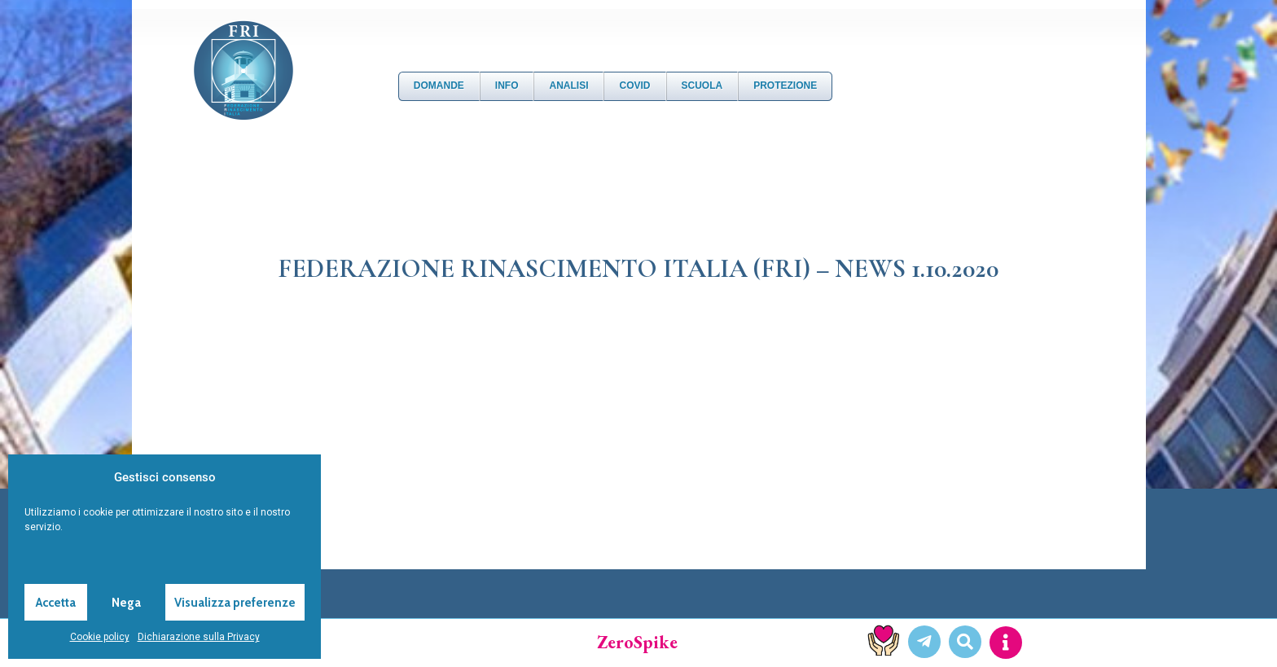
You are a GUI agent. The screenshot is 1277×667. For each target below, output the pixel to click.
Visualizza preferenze (235, 602)
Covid (634, 85)
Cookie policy (99, 637)
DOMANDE (439, 85)
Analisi (568, 85)
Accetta (56, 602)
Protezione (785, 85)
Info (507, 85)
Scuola (702, 85)
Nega (126, 602)
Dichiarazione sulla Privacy (199, 637)
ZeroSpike (637, 642)
